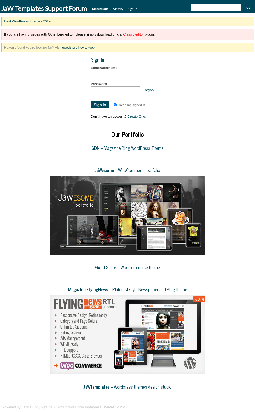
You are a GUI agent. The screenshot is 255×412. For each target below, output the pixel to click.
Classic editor (133, 34)
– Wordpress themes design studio (127, 386)
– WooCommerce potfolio (127, 170)
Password (99, 84)
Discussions (100, 9)
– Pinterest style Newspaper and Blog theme (127, 289)
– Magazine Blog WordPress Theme (127, 148)
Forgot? (149, 90)
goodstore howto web (78, 47)
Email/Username (104, 68)
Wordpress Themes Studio (105, 407)
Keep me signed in (129, 105)
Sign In (132, 9)
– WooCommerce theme (127, 267)
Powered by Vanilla (16, 407)
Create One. (136, 116)
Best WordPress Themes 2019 (27, 21)
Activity (118, 9)
